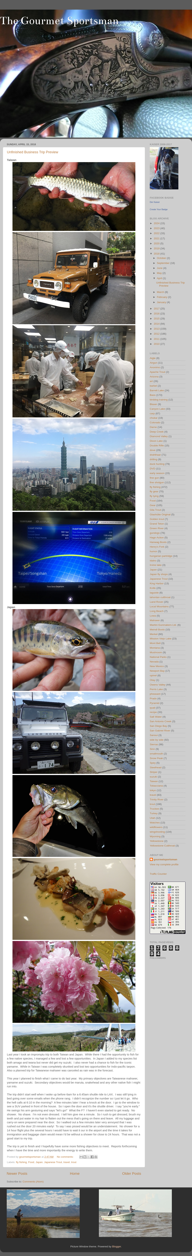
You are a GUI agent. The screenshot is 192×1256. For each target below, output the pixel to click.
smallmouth (156, 753)
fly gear (154, 491)
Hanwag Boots (158, 542)
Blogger (116, 1246)
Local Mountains (159, 606)
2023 (157, 228)
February (162, 297)
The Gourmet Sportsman (59, 20)
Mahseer (155, 620)
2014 (157, 323)
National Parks (158, 657)
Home (74, 1173)
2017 (157, 308)
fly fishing (21, 1162)
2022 (157, 233)
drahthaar (155, 454)
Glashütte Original (160, 514)
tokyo (153, 790)
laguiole (154, 592)
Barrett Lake (157, 390)
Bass (153, 395)
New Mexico (157, 666)
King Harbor (157, 583)
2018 (157, 253)
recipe (153, 712)
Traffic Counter (158, 873)
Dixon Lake (156, 440)
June (160, 268)
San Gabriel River (160, 730)
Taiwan (154, 781)
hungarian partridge (161, 556)
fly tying (154, 496)
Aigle (153, 358)
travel (66, 1162)
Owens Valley (158, 684)
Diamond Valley (159, 436)
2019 (157, 248)
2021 (157, 238)
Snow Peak (156, 758)
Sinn (152, 749)
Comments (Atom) (33, 1181)
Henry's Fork (157, 546)
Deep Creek (157, 431)
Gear (153, 505)
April (160, 278)
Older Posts (131, 1173)
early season (157, 473)
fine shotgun (157, 482)
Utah (152, 818)
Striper (153, 772)
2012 (157, 333)
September (163, 263)
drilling (153, 459)
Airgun (153, 362)
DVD (152, 468)
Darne (153, 427)
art (151, 381)
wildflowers (156, 827)
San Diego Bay (158, 726)
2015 (157, 318)
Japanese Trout (53, 1162)
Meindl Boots (157, 629)
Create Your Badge (159, 209)
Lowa (153, 615)
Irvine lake (156, 565)
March (161, 292)
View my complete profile (164, 864)
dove (152, 450)
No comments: (65, 1156)
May (159, 273)
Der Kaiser (155, 202)
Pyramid (154, 703)
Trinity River (157, 799)
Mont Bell (155, 643)
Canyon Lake (157, 408)
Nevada (154, 661)
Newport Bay (157, 670)
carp (152, 413)
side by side (156, 739)
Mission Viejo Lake (160, 638)
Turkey (154, 813)
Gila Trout (155, 509)
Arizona (154, 376)
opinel (153, 675)
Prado (153, 698)
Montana (155, 647)
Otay (152, 680)
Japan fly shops (159, 574)
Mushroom (156, 652)
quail (152, 707)
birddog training (159, 399)
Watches (155, 822)
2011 (157, 338)
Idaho (153, 560)
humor (153, 551)
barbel (153, 385)
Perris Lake (156, 689)
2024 (157, 223)
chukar (154, 417)
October (162, 258)
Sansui (154, 735)
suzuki (153, 776)
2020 (157, 243)
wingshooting (157, 831)
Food (31, 1162)
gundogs (155, 532)
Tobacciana (156, 785)
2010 (157, 343)
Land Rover (156, 601)
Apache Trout (157, 372)
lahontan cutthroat (160, 597)
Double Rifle (157, 445)
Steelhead (155, 767)
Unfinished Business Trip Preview (32, 152)
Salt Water (156, 716)
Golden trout (157, 519)
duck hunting (157, 464)
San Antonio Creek (160, 721)
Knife (153, 588)
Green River (157, 528)
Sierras (154, 744)
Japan (39, 1162)
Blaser (153, 404)
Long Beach (157, 611)
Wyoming (155, 836)
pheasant (155, 693)
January (162, 302)
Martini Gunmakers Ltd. (163, 624)
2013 (157, 328)
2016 (157, 313)
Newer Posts (17, 1173)
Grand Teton (157, 523)
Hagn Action (157, 537)
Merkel (154, 634)
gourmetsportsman (165, 859)
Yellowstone (157, 841)
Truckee (154, 808)
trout (73, 1162)
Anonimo (155, 367)
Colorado (155, 422)
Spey (153, 762)
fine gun (154, 477)
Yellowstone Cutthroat (162, 845)
